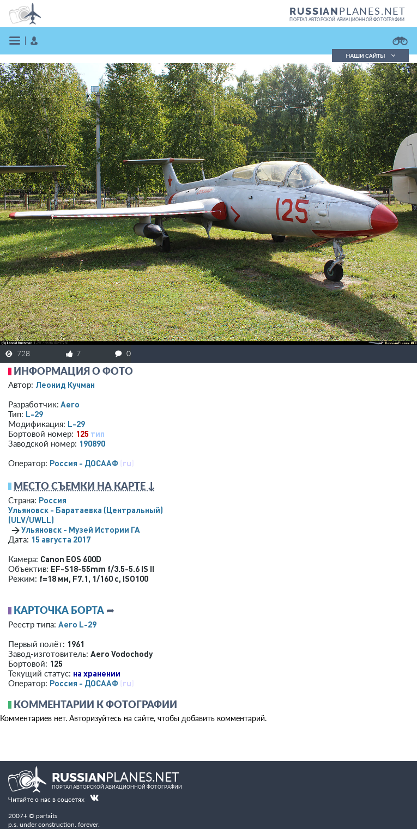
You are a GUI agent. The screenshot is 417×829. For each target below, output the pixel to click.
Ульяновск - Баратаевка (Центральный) (85, 515)
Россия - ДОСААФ (84, 463)
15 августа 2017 (60, 539)
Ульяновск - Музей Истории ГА (80, 529)
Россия (53, 500)
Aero (70, 404)
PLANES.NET (347, 11)
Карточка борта (59, 610)
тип (97, 433)
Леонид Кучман (65, 384)
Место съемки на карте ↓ (84, 486)
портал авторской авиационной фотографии (346, 19)
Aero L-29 (77, 624)
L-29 (34, 414)
